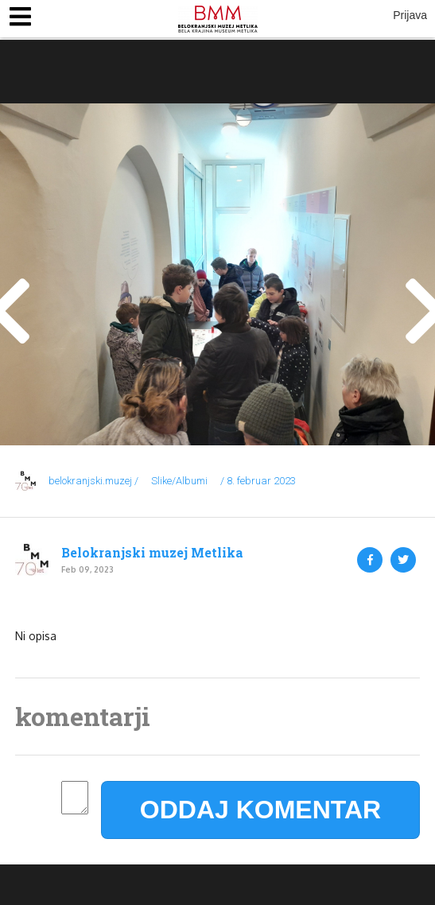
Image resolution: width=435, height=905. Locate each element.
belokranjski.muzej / (93, 481)
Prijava (410, 15)
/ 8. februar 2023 (258, 481)
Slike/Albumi (179, 481)
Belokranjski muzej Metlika (152, 552)
